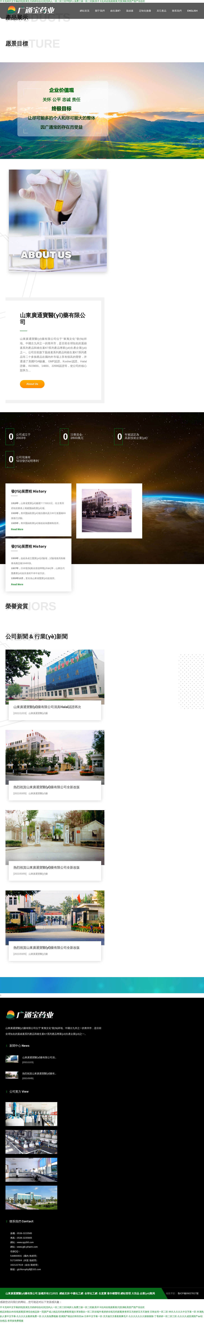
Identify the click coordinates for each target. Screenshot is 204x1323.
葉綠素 (129, 10)
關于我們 (100, 10)
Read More (17, 529)
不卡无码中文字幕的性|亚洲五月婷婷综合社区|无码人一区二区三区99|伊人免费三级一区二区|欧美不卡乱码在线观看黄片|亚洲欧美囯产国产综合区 (72, 1307)
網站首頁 (84, 10)
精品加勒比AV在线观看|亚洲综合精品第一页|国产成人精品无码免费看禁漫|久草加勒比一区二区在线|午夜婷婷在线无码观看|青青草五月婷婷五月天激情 (74, 1311)
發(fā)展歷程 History (28, 491)
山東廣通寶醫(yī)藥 (38, 713)
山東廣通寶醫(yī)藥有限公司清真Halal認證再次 (47, 707)
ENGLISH (192, 10)
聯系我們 (177, 10)
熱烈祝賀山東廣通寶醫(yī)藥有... (39, 1073)
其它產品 (161, 10)
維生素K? (115, 10)
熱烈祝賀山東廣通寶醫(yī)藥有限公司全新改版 (47, 787)
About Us (32, 384)
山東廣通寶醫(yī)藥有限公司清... (39, 1057)
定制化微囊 (145, 10)
